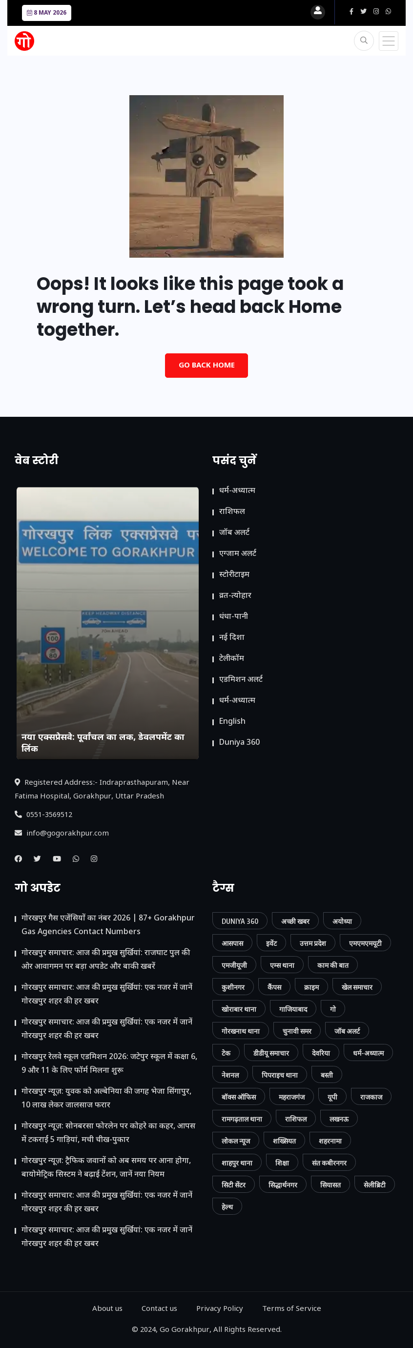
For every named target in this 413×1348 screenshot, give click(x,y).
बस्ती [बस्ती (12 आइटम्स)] (327, 1075)
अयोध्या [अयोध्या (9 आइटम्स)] (342, 921)
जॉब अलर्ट (234, 533)
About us (107, 1309)
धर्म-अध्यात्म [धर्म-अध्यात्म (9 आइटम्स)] (368, 1053)
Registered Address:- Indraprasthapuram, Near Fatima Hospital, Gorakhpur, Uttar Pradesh (102, 789)
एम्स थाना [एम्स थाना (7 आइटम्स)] (282, 965)
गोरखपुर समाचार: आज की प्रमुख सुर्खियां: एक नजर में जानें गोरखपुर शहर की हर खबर (106, 995)
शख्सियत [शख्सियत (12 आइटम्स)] (284, 1141)
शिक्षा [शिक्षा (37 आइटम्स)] (282, 1163)
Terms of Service (291, 1309)
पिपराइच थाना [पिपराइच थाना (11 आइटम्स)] (280, 1075)
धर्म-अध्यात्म (237, 491)
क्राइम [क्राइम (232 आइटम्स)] (311, 987)
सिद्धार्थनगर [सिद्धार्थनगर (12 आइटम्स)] (282, 1185)
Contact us (159, 1309)
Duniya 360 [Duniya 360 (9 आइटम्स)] (240, 921)
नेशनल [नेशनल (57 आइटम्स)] (230, 1075)
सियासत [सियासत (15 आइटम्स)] (330, 1185)
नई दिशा (232, 638)
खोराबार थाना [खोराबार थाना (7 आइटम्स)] (239, 1009)
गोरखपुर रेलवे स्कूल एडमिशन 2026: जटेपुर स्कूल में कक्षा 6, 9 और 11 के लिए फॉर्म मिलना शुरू (109, 1064)
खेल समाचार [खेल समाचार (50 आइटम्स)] (357, 987)
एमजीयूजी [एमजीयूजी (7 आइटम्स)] (234, 965)
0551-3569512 (43, 815)
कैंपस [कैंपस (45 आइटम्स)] (274, 987)
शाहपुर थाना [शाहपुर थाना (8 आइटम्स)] (237, 1163)
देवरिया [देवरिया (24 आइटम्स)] (321, 1053)
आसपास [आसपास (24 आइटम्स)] (232, 943)
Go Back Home (207, 365)
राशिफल (232, 512)
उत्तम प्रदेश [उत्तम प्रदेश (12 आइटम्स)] (313, 943)
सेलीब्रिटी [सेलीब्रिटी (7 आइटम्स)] (375, 1185)
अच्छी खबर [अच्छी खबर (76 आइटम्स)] (295, 921)
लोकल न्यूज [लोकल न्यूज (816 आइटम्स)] (236, 1141)
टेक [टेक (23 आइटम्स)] (226, 1053)
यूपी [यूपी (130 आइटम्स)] (332, 1097)
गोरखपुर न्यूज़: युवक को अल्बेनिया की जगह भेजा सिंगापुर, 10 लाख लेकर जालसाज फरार (106, 1099)
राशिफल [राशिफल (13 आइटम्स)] (296, 1119)
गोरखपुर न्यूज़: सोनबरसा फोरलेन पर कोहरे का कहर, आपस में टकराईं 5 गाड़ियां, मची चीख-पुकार (108, 1133)
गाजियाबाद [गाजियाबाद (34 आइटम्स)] (293, 1009)
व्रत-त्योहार (235, 596)
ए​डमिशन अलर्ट (241, 680)
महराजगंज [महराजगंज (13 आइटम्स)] (292, 1097)
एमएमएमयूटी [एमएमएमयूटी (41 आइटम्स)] (365, 943)
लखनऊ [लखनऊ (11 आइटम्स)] (339, 1119)
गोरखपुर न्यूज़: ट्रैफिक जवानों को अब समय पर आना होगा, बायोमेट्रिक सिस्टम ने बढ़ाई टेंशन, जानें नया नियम (106, 1168)
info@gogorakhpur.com (62, 833)
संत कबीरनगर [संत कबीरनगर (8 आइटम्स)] (329, 1163)
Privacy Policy (219, 1309)
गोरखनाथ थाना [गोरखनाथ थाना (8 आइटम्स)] (241, 1031)
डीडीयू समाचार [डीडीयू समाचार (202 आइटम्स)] (271, 1053)
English (232, 722)
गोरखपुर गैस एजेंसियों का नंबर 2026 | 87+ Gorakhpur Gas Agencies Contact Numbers (108, 926)
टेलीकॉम (231, 659)
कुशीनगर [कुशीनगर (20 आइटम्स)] (233, 987)
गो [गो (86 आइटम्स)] (333, 1009)
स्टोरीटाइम (234, 575)
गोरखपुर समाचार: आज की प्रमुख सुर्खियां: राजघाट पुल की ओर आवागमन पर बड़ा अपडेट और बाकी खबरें (105, 960)
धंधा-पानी (233, 617)
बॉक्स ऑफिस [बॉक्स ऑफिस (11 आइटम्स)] (239, 1097)
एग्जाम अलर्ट (237, 554)
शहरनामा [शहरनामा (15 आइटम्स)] (330, 1141)
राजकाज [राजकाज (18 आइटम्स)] (371, 1097)
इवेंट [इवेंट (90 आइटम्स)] (271, 943)
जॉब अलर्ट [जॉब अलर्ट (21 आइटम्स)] (347, 1031)
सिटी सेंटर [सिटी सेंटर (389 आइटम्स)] (234, 1185)
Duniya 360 (239, 743)
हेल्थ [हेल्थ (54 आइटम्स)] (227, 1207)
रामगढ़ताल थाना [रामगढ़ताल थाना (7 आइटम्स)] (242, 1119)
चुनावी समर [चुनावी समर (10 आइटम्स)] (297, 1031)
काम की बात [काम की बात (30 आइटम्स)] (333, 965)
